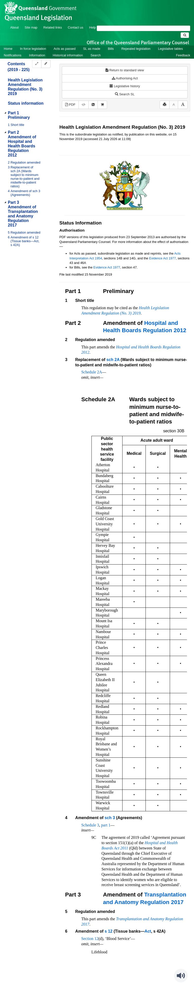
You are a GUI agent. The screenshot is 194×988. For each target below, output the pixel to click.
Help (92, 27)
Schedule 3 (90, 825)
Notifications (12, 55)
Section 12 (90, 938)
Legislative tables (170, 49)
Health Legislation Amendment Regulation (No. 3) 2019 (25, 87)
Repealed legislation (135, 49)
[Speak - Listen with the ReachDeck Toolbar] (181, 975)
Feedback (183, 55)
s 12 (108, 931)
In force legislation (33, 49)
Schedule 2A (91, 372)
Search (95, 55)
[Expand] (36, 64)
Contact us (75, 27)
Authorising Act (125, 78)
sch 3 (110, 818)
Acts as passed (65, 49)
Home (8, 49)
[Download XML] (84, 105)
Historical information (68, 55)
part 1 (105, 825)
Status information (25, 103)
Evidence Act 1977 (162, 258)
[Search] (143, 28)
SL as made (91, 49)
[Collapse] (46, 64)
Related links (52, 27)
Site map (31, 27)
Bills (111, 49)
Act (147, 931)
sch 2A (112, 359)
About (14, 27)
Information (37, 55)
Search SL (124, 94)
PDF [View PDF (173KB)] (70, 104)
